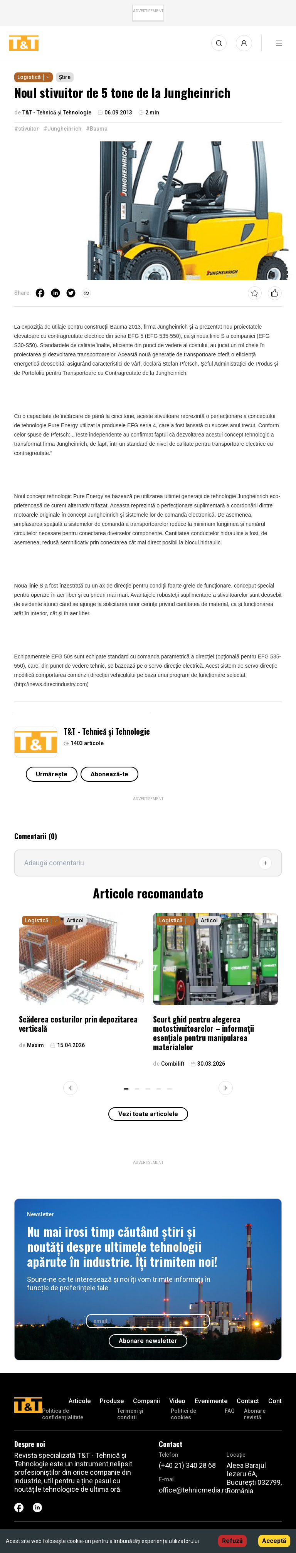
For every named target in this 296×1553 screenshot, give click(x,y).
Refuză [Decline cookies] (232, 1541)
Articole (80, 1401)
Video (177, 1401)
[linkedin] (55, 293)
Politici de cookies (183, 1414)
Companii (146, 1401)
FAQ (230, 1411)
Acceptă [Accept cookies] (274, 1541)
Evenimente (211, 1401)
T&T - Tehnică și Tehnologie (107, 731)
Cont (275, 1401)
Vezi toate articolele (148, 1114)
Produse (112, 1401)
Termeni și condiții (130, 1414)
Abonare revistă (255, 1414)
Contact (248, 1401)
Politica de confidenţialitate (62, 1414)
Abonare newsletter (148, 1341)
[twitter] (71, 293)
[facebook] (40, 293)
